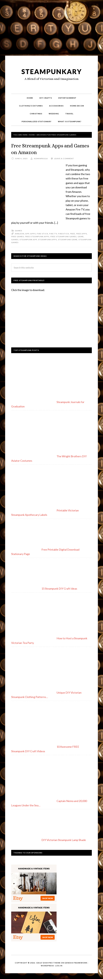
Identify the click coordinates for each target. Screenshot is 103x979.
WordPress (47, 965)
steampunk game (67, 239)
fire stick (42, 233)
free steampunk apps (37, 236)
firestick (63, 233)
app (27, 233)
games (14, 239)
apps (33, 233)
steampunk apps (47, 239)
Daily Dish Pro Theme (48, 962)
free (72, 233)
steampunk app (28, 239)
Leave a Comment (64, 158)
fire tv (53, 233)
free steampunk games (63, 236)
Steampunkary (51, 71)
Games (18, 230)
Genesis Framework (76, 962)
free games (17, 236)
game (81, 236)
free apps (81, 233)
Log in (58, 965)
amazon (19, 233)
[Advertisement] (51, 29)
